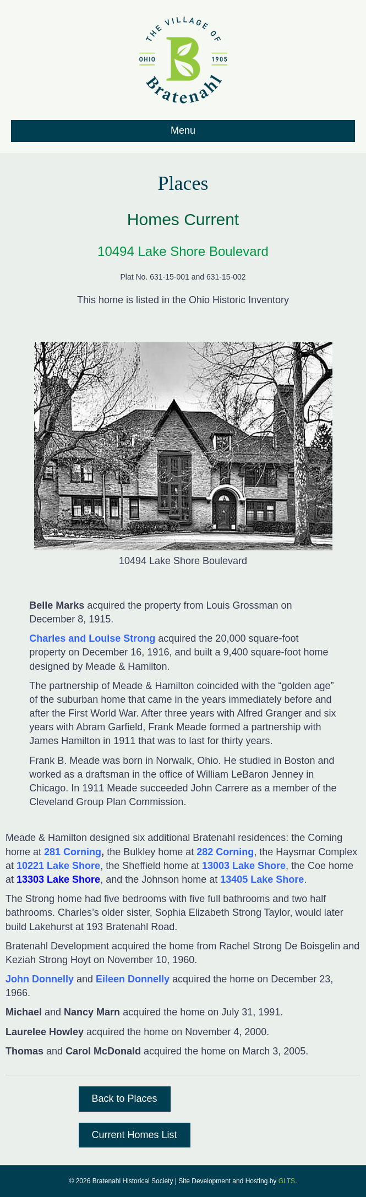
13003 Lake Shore (244, 865)
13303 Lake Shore (58, 879)
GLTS (286, 1181)
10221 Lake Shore (58, 865)
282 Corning (225, 851)
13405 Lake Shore (260, 879)
